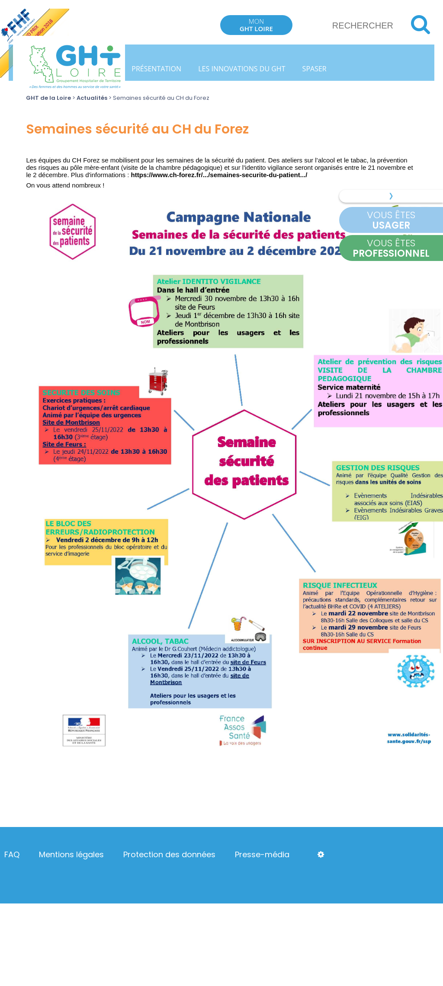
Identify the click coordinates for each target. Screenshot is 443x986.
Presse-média (262, 854)
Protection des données (169, 854)
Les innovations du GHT (241, 68)
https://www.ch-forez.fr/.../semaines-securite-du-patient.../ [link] (219, 174)
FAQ (11, 854)
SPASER (314, 68)
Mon (256, 25)
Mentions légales (71, 854)
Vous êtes (391, 220)
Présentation (156, 68)
